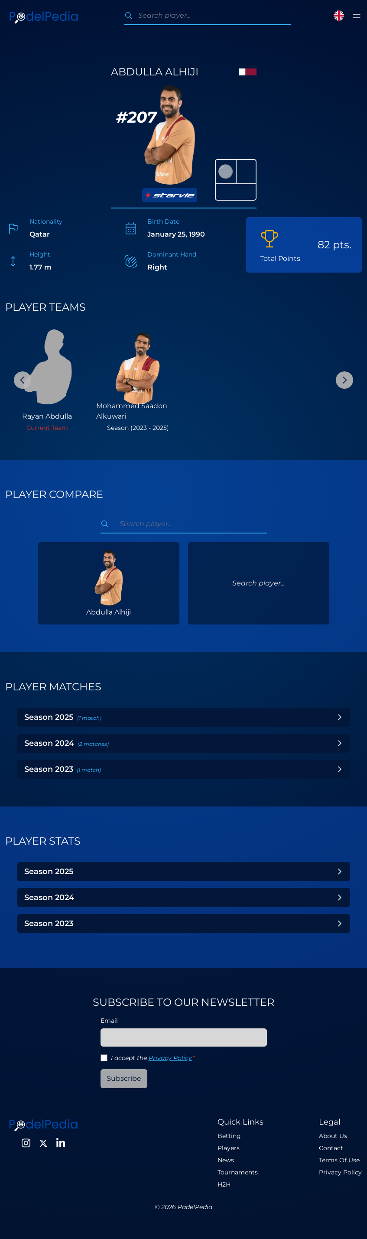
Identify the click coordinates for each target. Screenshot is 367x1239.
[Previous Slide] (22, 380)
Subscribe (124, 1078)
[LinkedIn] (60, 1143)
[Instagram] (26, 1143)
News (226, 1160)
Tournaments (238, 1172)
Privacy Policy (170, 1058)
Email (109, 1020)
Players (229, 1148)
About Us (333, 1136)
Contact (331, 1148)
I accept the (153, 1058)
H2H (224, 1184)
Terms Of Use (339, 1160)
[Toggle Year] (339, 717)
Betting (229, 1136)
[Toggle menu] (356, 16)
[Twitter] (43, 1143)
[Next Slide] (344, 380)
